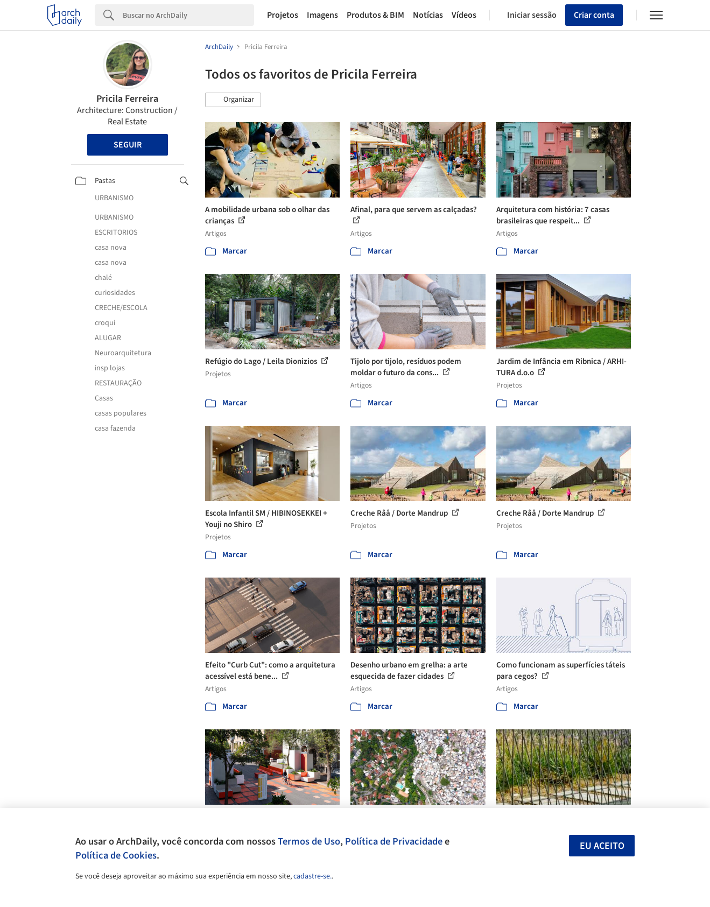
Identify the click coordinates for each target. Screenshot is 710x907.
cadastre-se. (312, 876)
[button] (233, 100)
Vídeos (464, 15)
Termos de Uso (309, 841)
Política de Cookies (116, 855)
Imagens (322, 15)
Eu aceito (602, 846)
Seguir (128, 145)
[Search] (188, 15)
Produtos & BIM (375, 15)
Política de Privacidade (393, 841)
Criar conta (594, 15)
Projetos (282, 15)
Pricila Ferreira (127, 99)
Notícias (428, 15)
